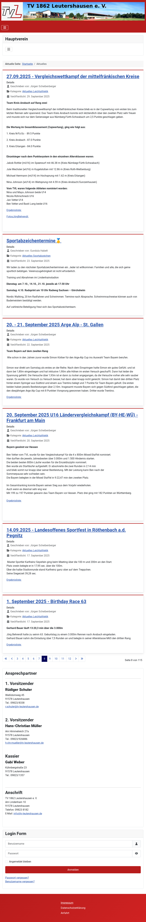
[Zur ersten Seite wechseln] (6, 659)
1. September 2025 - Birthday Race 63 (46, 601)
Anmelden (73, 869)
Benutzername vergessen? (20, 881)
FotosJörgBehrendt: (18, 216)
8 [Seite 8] (44, 658)
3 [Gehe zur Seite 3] (17, 658)
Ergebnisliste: (14, 210)
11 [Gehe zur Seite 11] (62, 658)
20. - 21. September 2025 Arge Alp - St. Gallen (55, 324)
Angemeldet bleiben (20, 861)
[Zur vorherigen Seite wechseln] (12, 659)
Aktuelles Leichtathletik (35, 91)
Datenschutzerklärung (73, 907)
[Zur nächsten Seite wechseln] (76, 659)
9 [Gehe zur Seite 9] (50, 658)
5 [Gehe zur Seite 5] (28, 658)
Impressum (67, 902)
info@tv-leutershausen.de (28, 813)
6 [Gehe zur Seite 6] (33, 658)
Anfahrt (65, 912)
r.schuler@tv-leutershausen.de (22, 706)
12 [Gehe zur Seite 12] (69, 658)
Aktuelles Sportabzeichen (36, 255)
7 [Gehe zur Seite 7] (39, 658)
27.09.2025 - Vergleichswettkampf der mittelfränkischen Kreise (73, 76)
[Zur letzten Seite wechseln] (82, 659)
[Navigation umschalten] (4, 27)
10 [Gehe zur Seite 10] (56, 658)
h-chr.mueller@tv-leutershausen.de (24, 742)
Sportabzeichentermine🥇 (34, 240)
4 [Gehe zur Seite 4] (23, 658)
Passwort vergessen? (17, 877)
